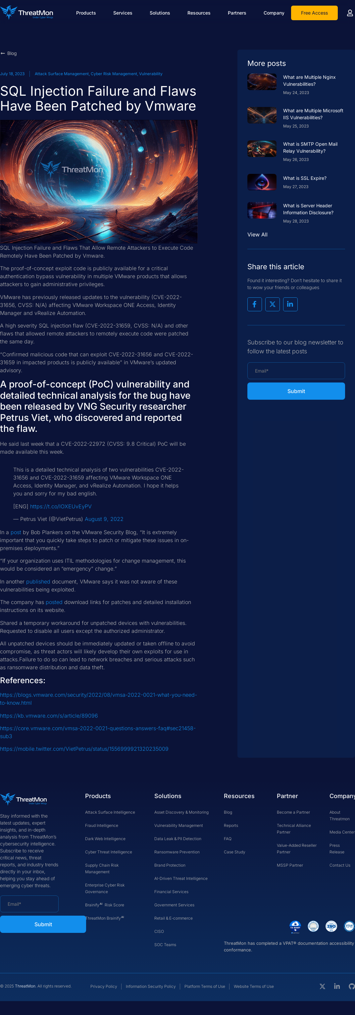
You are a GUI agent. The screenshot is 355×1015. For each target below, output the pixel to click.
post (16, 532)
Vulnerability (151, 73)
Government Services (174, 904)
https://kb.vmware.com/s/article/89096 (49, 715)
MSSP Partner (290, 865)
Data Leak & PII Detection (177, 838)
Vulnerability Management (178, 825)
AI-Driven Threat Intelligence (181, 878)
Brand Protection (169, 865)
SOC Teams (165, 944)
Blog (228, 812)
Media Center (342, 832)
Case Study (234, 851)
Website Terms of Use (254, 986)
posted (54, 602)
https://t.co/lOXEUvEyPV (61, 506)
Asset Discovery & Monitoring (181, 812)
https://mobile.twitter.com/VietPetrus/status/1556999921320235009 (84, 748)
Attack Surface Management (62, 73)
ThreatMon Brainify (104, 917)
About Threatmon (340, 815)
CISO (159, 931)
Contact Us (340, 865)
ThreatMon (25, 986)
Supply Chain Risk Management (102, 868)
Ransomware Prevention (177, 851)
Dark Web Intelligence (105, 838)
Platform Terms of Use (204, 986)
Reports (231, 825)
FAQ (227, 838)
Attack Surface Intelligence (110, 812)
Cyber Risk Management (114, 73)
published (38, 581)
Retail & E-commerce (173, 918)
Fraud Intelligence (101, 825)
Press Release (337, 848)
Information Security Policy (151, 986)
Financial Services (171, 891)
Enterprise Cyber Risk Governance (105, 888)
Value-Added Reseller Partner (297, 848)
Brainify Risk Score (104, 903)
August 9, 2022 (104, 519)
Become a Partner (293, 812)
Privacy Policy (103, 986)
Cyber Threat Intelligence (108, 851)
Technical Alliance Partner (294, 829)
